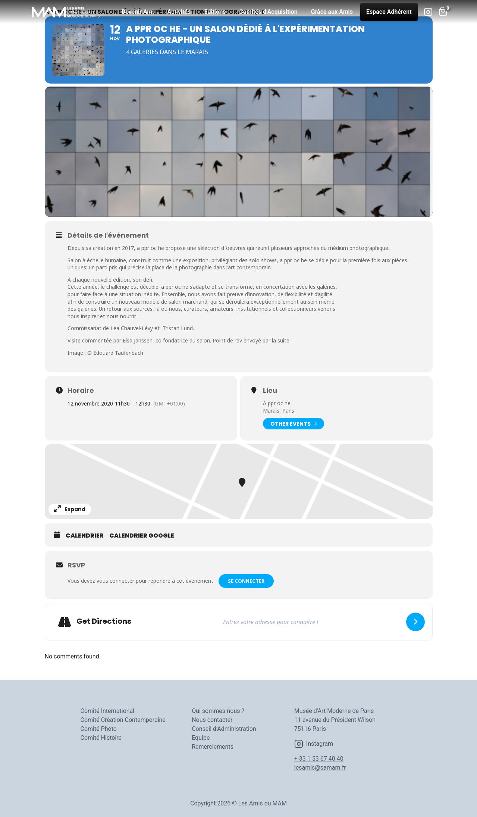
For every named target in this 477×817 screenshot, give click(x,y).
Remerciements (212, 746)
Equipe (201, 737)
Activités (179, 11)
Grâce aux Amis (332, 11)
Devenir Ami (138, 11)
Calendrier (85, 535)
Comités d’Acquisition (268, 11)
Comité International (108, 710)
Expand (69, 509)
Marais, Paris (278, 410)
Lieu (270, 390)
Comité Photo (99, 728)
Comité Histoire (101, 737)
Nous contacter (212, 719)
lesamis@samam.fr (320, 767)
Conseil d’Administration (224, 728)
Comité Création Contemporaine (123, 719)
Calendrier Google (141, 535)
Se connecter (246, 580)
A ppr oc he (277, 403)
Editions (215, 11)
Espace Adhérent (389, 11)
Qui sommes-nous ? (218, 710)
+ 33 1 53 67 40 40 (318, 758)
